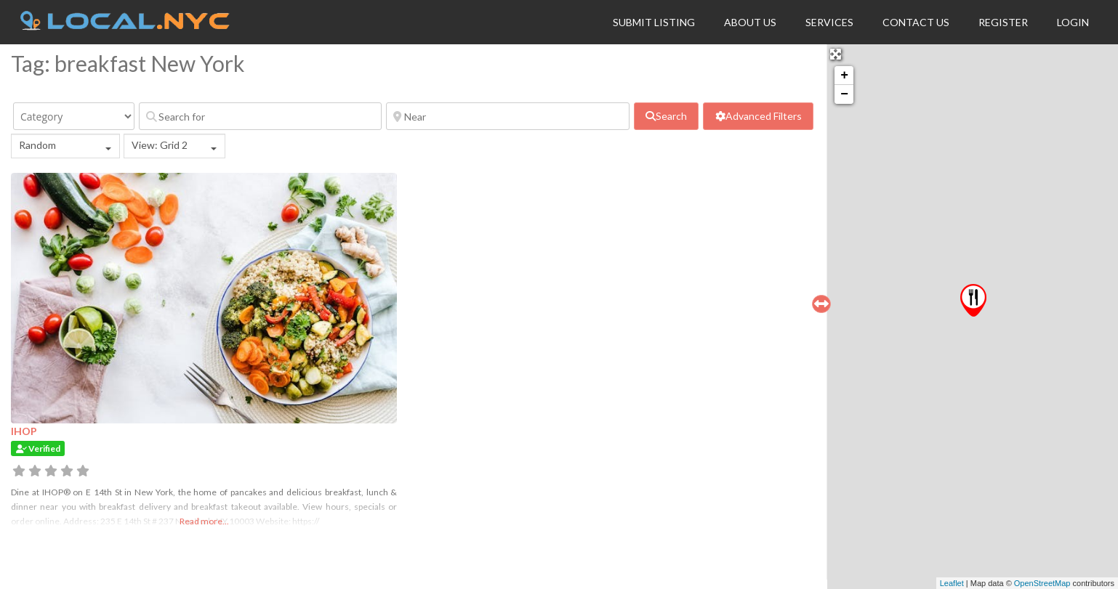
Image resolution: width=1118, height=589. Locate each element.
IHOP (24, 431)
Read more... (204, 521)
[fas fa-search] (666, 116)
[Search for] (260, 116)
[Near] (507, 116)
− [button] (844, 94)
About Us (750, 22)
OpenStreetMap (1042, 583)
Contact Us (915, 22)
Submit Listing (654, 22)
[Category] (73, 116)
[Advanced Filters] (758, 116)
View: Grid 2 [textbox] (160, 145)
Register (1003, 22)
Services (829, 22)
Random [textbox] (37, 145)
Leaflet (952, 583)
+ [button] (844, 75)
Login (1073, 22)
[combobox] (65, 146)
